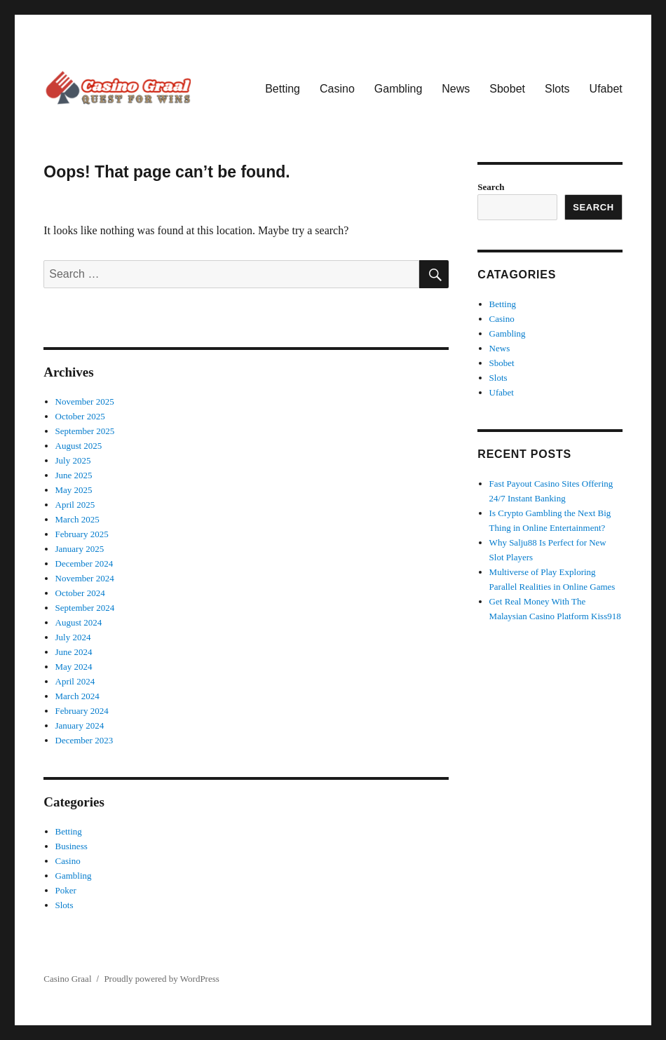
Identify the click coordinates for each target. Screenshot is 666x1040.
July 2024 (73, 637)
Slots (557, 89)
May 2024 (74, 666)
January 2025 (79, 548)
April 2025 (75, 504)
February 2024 (82, 710)
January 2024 (79, 725)
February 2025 (82, 534)
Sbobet (507, 89)
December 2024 (84, 563)
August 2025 (78, 445)
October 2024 (80, 593)
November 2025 (84, 401)
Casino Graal (67, 978)
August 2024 (78, 622)
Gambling (398, 89)
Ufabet (606, 89)
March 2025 (77, 519)
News (456, 89)
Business (71, 846)
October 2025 (80, 416)
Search (490, 187)
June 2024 (74, 652)
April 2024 (75, 681)
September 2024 (85, 607)
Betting (282, 89)
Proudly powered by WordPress (161, 978)
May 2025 (74, 490)
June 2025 (74, 475)
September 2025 (85, 431)
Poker (65, 890)
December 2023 (84, 740)
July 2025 (73, 460)
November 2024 (84, 578)
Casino (337, 89)
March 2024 (77, 696)
